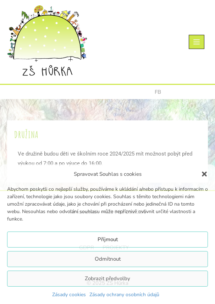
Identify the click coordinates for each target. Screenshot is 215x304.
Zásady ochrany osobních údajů (124, 294)
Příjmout (108, 239)
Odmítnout (108, 258)
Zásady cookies (69, 294)
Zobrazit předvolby (107, 278)
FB (158, 92)
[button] (204, 174)
